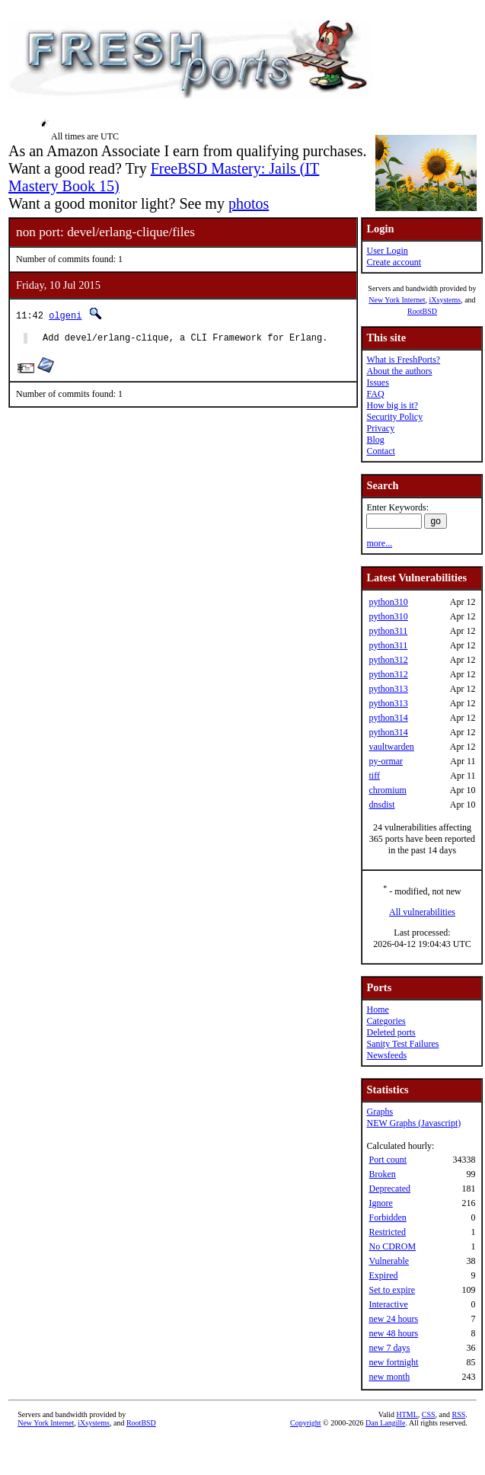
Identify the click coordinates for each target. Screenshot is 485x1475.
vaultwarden (391, 746)
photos (248, 203)
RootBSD (422, 311)
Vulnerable (389, 1261)
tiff (374, 775)
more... (379, 543)
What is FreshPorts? (403, 359)
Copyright (305, 1423)
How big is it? (392, 405)
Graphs (379, 1111)
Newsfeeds (386, 1055)
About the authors (399, 371)
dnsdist (381, 804)
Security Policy (394, 416)
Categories (385, 1021)
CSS (429, 1414)
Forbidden (387, 1217)
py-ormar (386, 761)
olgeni (65, 315)
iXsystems (445, 300)
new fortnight (393, 1362)
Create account (393, 262)
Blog (375, 439)
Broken (382, 1174)
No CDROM (392, 1246)
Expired (383, 1275)
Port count (388, 1159)
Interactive (388, 1304)
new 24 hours (393, 1318)
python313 (388, 688)
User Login (386, 250)
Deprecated (389, 1188)
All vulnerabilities (422, 912)
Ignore (380, 1203)
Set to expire (392, 1290)
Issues (377, 382)
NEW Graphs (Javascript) (413, 1123)
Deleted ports (390, 1032)
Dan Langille (385, 1423)
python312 (388, 659)
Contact (380, 451)
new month (389, 1376)
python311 (388, 631)
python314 (388, 717)
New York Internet (397, 300)
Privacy (380, 428)
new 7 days (389, 1347)
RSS (459, 1414)
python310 (388, 602)
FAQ (375, 394)
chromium (387, 790)
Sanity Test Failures (402, 1043)
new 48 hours (393, 1333)
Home (377, 1009)
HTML (406, 1414)
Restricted (387, 1232)
